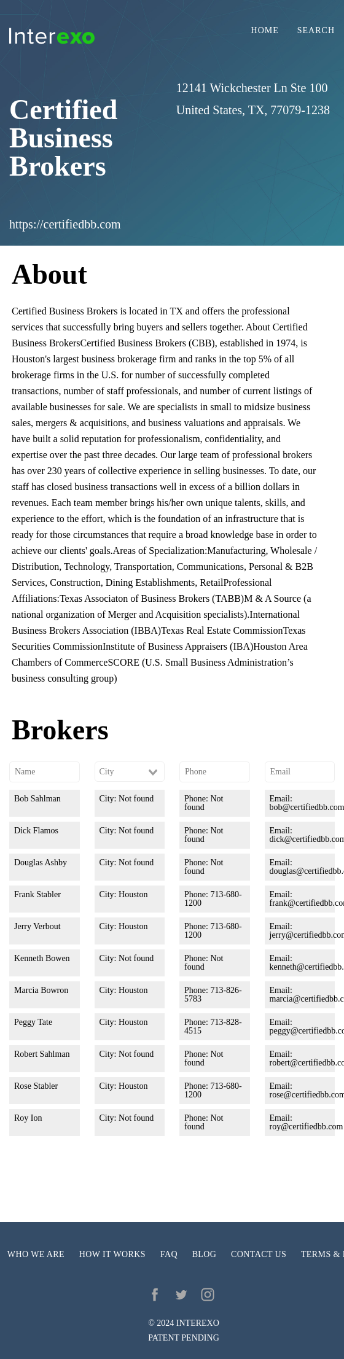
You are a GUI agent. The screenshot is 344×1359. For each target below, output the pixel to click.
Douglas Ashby (40, 862)
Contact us (258, 1254)
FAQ (169, 1254)
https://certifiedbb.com (65, 224)
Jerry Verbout (37, 926)
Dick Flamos (36, 830)
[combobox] (130, 771)
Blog (204, 1254)
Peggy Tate (33, 1022)
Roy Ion (28, 1118)
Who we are (35, 1254)
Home (265, 30)
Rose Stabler (36, 1086)
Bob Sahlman (37, 798)
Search (316, 30)
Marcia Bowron (41, 990)
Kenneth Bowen (42, 958)
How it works (112, 1254)
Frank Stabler (37, 894)
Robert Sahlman (42, 1054)
